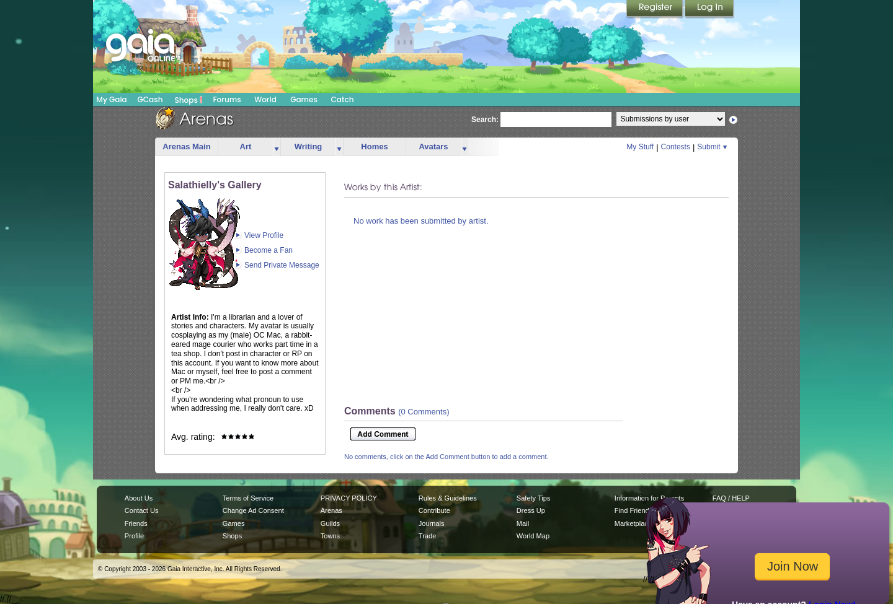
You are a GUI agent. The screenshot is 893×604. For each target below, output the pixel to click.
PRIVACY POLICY (349, 498)
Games (304, 99)
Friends (136, 523)
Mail (523, 523)
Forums (227, 99)
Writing (308, 146)
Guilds (330, 523)
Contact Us (142, 510)
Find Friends (633, 510)
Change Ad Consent (253, 510)
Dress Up (531, 510)
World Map (533, 536)
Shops (189, 100)
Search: (485, 119)
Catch (342, 99)
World (265, 99)
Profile (134, 536)
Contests (675, 146)
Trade (427, 536)
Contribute (434, 510)
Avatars (433, 146)
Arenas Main (186, 146)
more (276, 147)
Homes (374, 146)
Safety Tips (534, 498)
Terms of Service (248, 498)
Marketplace (633, 523)
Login (709, 9)
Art (246, 146)
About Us (139, 498)
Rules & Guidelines (448, 498)
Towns (330, 536)
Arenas (331, 510)
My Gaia (111, 99)
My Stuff (640, 146)
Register (655, 9)
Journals (432, 523)
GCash (150, 99)
